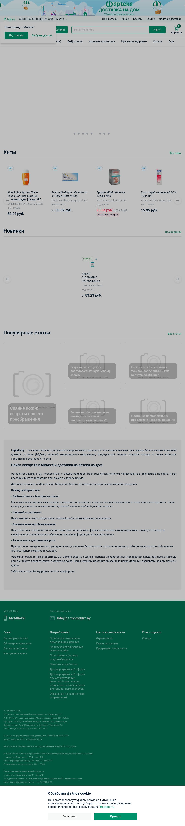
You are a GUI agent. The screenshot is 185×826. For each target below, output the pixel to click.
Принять (115, 816)
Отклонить (69, 816)
